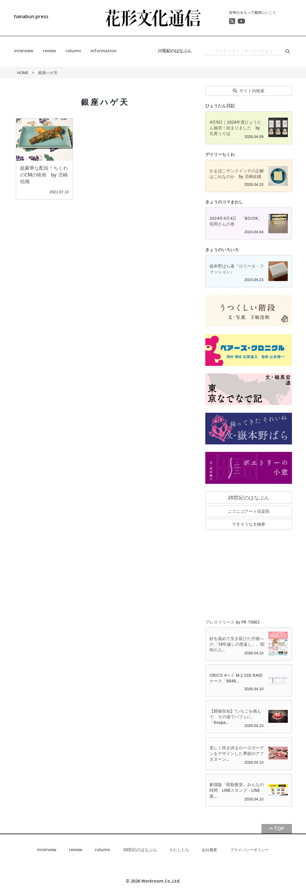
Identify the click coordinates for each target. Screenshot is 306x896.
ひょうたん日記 (220, 105)
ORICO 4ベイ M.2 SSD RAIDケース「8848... (235, 678)
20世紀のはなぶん (174, 50)
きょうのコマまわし (224, 202)
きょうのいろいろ (222, 249)
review (49, 50)
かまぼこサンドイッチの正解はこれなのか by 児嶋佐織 (236, 173)
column (73, 50)
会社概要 (209, 849)
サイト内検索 (251, 90)
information (104, 50)
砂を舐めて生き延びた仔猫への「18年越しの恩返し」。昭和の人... (236, 644)
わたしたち (179, 849)
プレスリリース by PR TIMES (232, 622)
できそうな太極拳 (248, 524)
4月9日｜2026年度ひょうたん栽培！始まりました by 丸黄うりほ (235, 127)
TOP (279, 828)
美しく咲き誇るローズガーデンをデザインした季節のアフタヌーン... (236, 753)
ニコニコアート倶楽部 (249, 511)
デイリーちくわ (220, 154)
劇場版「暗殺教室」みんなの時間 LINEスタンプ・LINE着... (236, 790)
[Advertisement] (248, 575)
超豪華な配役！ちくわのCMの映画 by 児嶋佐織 (44, 175)
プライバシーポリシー (249, 849)
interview (23, 50)
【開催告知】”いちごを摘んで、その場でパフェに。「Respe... (235, 716)
